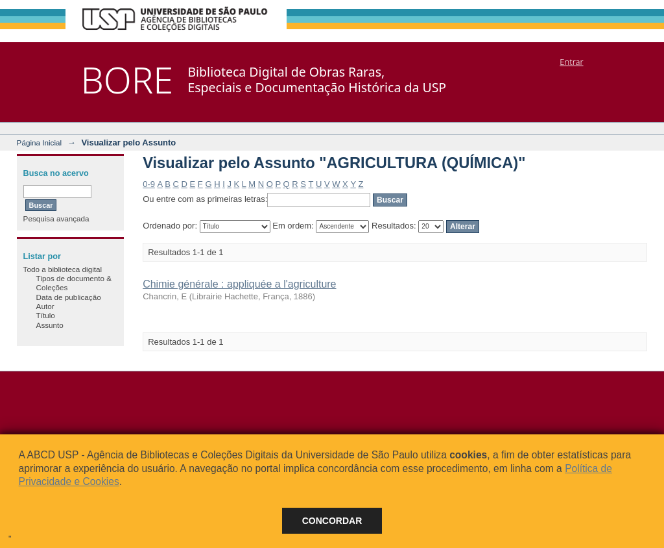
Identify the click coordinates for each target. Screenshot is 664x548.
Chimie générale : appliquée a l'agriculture (239, 284)
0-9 (149, 184)
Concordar (332, 521)
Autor (45, 306)
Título (45, 315)
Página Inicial (39, 142)
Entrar (571, 62)
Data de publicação (68, 297)
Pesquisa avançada (56, 218)
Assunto (50, 325)
